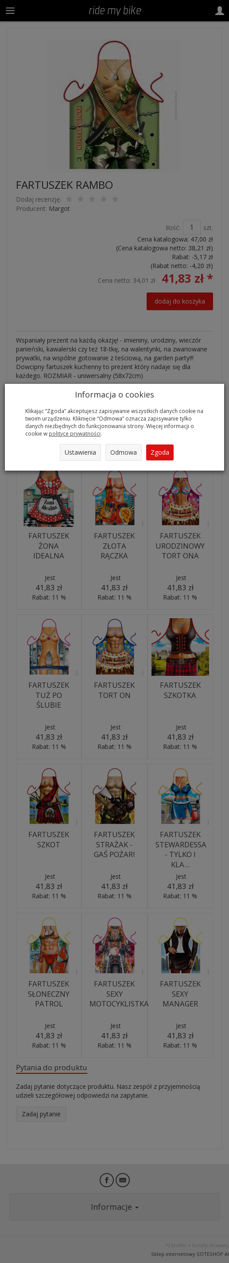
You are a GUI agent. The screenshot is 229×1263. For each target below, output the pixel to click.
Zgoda (160, 452)
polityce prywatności (75, 433)
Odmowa (123, 452)
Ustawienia (80, 452)
